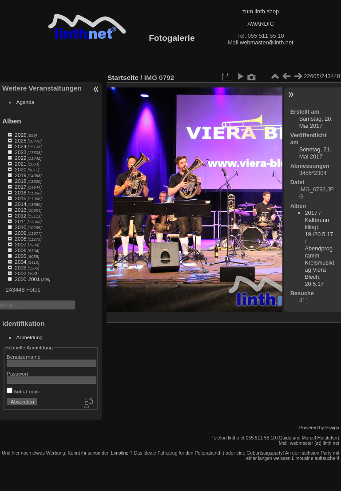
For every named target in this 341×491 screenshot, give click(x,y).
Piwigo (332, 427)
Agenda (25, 102)
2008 (20, 239)
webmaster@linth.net (266, 42)
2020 (20, 169)
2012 (20, 215)
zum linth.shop (260, 11)
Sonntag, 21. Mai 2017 (315, 153)
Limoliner (120, 452)
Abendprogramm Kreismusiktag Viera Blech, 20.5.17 (319, 266)
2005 (20, 256)
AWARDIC (260, 23)
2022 (20, 158)
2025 (20, 140)
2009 (20, 233)
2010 (20, 227)
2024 (20, 146)
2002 (20, 273)
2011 (20, 221)
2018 (20, 181)
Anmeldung (29, 337)
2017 (20, 187)
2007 (20, 244)
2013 (20, 210)
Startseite (123, 77)
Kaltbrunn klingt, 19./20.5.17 (319, 227)
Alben (11, 121)
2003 (20, 267)
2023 (20, 152)
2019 (20, 175)
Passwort (17, 373)
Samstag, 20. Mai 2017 (316, 122)
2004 (20, 262)
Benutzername (24, 357)
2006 (20, 250)
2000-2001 (27, 279)
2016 (20, 192)
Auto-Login (23, 391)
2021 (20, 163)
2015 (20, 198)
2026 (20, 135)
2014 (20, 204)
